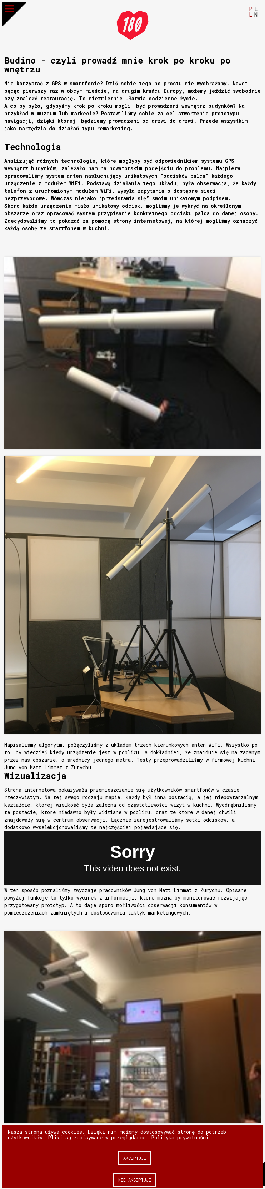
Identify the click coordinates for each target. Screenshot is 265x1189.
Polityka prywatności (180, 1137)
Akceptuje (134, 1157)
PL (250, 11)
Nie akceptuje (134, 1179)
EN (256, 11)
